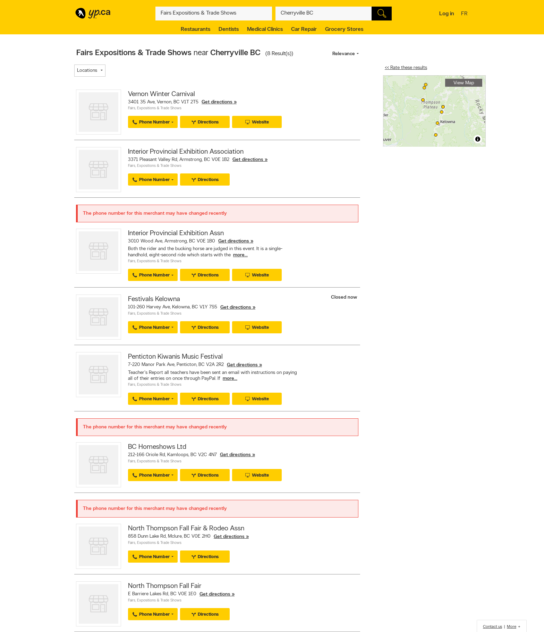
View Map (463, 83)
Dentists (229, 29)
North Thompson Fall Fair (164, 586)
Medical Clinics (265, 29)
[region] (434, 111)
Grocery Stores (344, 29)
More (511, 627)
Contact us (492, 627)
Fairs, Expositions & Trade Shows (154, 108)
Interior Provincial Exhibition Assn (176, 233)
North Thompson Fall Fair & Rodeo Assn (186, 528)
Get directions (217, 102)
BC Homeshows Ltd (157, 447)
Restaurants (195, 29)
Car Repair (304, 29)
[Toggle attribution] (478, 139)
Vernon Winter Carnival (161, 94)
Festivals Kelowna (154, 299)
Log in (446, 14)
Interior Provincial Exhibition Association (186, 151)
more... (240, 255)
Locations (87, 70)
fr (465, 14)
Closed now (344, 297)
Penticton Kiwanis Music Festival (175, 356)
